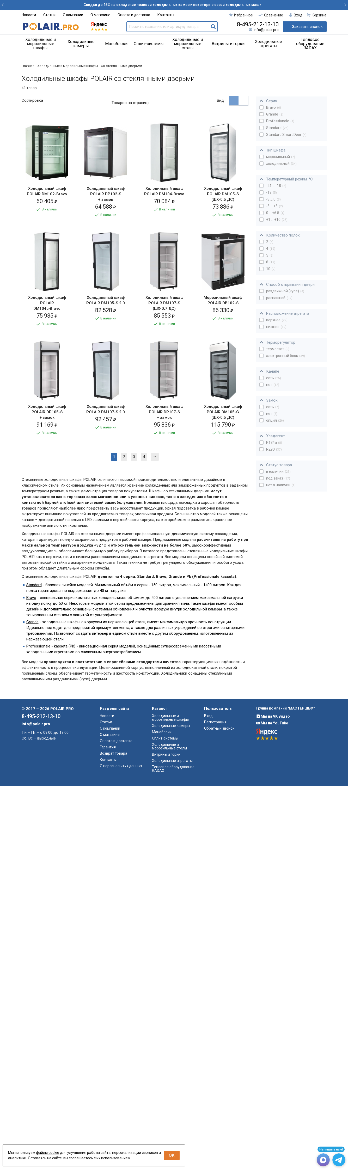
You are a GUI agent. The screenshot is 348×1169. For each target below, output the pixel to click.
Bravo (31, 981)
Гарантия (108, 1130)
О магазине (100, 15)
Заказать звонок (307, 26)
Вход (208, 1099)
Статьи (49, 15)
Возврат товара (113, 1136)
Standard (34, 968)
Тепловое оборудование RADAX (310, 43)
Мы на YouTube (272, 1106)
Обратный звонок (219, 1111)
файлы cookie (47, 1152)
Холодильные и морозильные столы (187, 43)
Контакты (165, 15)
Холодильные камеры (81, 43)
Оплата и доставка (134, 15)
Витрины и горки (228, 43)
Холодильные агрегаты (268, 43)
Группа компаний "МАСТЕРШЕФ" (285, 1091)
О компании (73, 15)
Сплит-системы (149, 43)
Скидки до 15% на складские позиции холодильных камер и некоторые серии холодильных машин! (174, 5)
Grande (32, 1005)
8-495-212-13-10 (258, 24)
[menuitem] (42, 44)
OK (171, 1155)
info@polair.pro (266, 30)
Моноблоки (116, 43)
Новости (29, 15)
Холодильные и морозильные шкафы (40, 43)
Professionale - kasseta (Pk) (50, 1029)
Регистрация (215, 1105)
